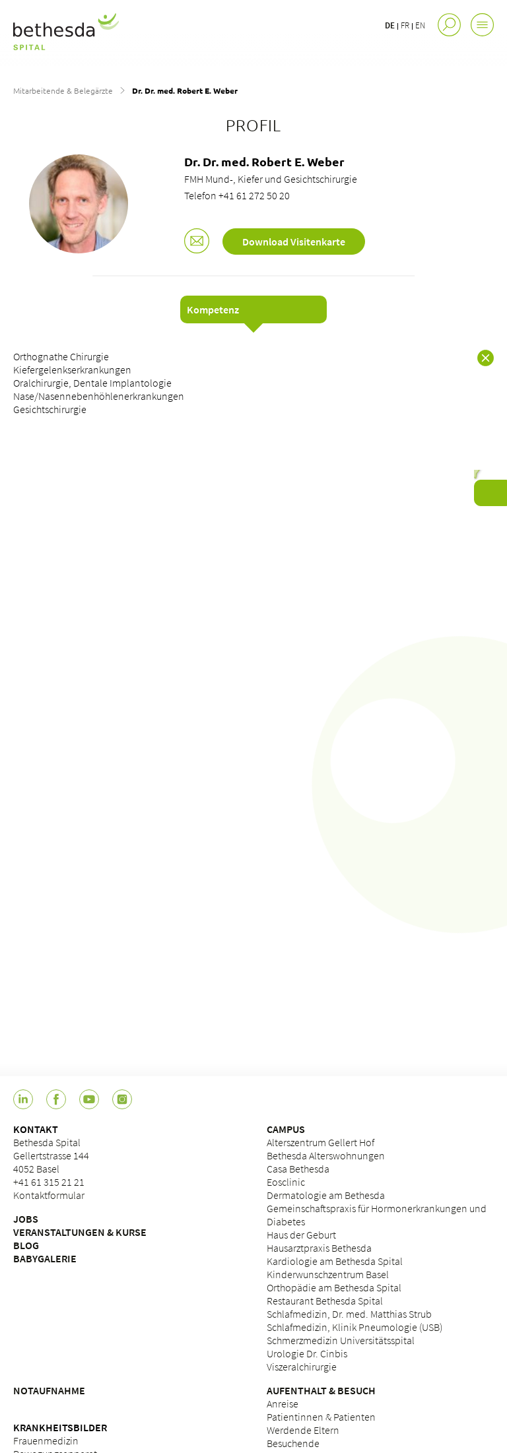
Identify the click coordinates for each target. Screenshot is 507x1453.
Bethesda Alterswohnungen (326, 1155)
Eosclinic (286, 1181)
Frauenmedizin (46, 1440)
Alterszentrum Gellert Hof (320, 1142)
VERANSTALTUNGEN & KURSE (80, 1232)
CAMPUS (286, 1129)
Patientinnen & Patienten (321, 1416)
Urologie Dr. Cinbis (307, 1353)
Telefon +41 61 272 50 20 (237, 195)
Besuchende (293, 1443)
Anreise (282, 1403)
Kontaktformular (48, 1195)
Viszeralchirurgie (302, 1366)
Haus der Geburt (301, 1234)
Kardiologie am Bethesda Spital (335, 1261)
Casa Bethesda (298, 1168)
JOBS (25, 1218)
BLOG (26, 1245)
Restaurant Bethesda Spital (325, 1300)
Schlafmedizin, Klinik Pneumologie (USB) (354, 1327)
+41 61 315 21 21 (48, 1181)
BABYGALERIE (45, 1258)
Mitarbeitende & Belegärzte (63, 90)
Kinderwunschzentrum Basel (328, 1274)
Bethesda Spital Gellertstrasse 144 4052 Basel (51, 1155)
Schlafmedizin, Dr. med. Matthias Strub (349, 1313)
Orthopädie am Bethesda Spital (334, 1287)
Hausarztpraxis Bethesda (319, 1247)
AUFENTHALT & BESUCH (321, 1390)
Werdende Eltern (303, 1430)
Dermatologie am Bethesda (326, 1195)
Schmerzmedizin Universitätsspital (341, 1340)
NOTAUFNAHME (49, 1390)
